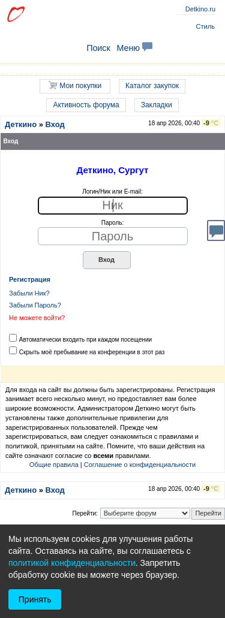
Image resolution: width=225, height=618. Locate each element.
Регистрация (29, 279)
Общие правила (54, 464)
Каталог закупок (152, 86)
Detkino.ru (200, 9)
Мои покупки (75, 85)
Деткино (21, 124)
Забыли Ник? (29, 293)
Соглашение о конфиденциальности (140, 464)
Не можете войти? (37, 317)
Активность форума (86, 105)
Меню (134, 48)
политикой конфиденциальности (72, 563)
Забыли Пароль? (35, 305)
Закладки (156, 105)
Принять (35, 599)
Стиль (205, 26)
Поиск (98, 48)
